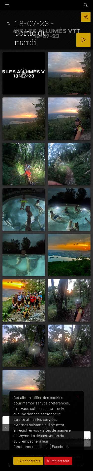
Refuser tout (59, 461)
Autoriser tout (29, 461)
